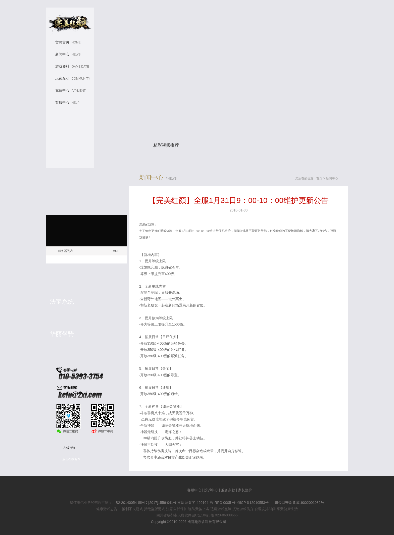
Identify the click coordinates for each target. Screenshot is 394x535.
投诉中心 (211, 490)
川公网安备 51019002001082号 (297, 503)
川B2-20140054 (124, 503)
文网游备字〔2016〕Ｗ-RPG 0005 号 (206, 503)
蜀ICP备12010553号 (252, 503)
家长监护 (245, 490)
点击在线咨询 (71, 459)
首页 (319, 178)
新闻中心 (332, 178)
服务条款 (228, 490)
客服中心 (194, 490)
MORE (117, 251)
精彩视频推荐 (166, 145)
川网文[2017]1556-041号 (157, 503)
